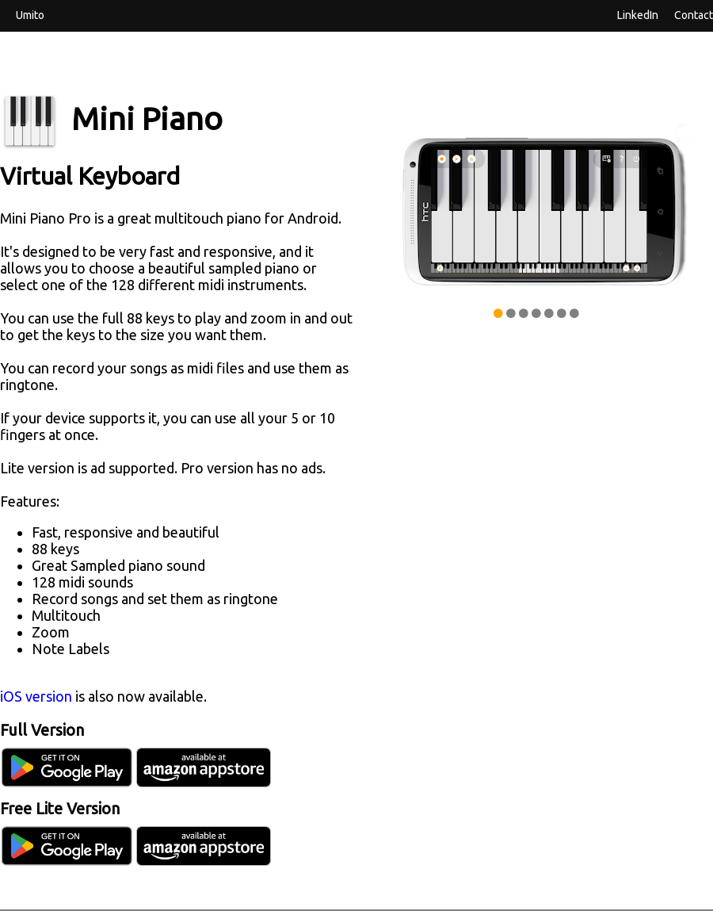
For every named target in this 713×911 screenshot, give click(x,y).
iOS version (36, 696)
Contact (693, 14)
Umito (30, 14)
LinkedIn (637, 14)
